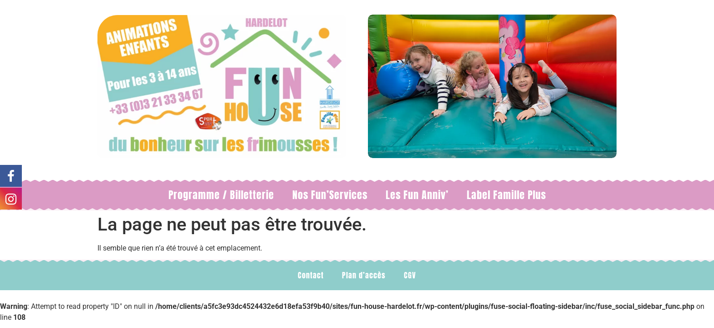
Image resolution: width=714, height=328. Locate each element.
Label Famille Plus (506, 194)
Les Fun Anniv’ (417, 194)
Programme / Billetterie (221, 194)
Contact (311, 275)
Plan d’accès (364, 275)
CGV (410, 275)
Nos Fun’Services (329, 194)
